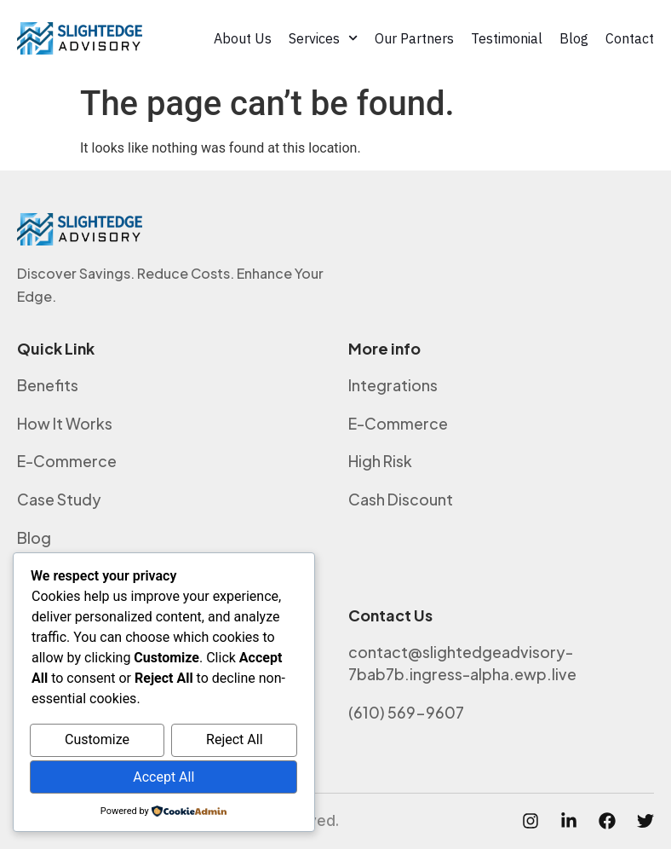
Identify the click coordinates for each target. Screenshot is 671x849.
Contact (629, 38)
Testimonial (506, 38)
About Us (243, 38)
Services (323, 38)
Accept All (163, 777)
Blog (573, 38)
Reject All (234, 740)
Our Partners (414, 38)
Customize (97, 740)
